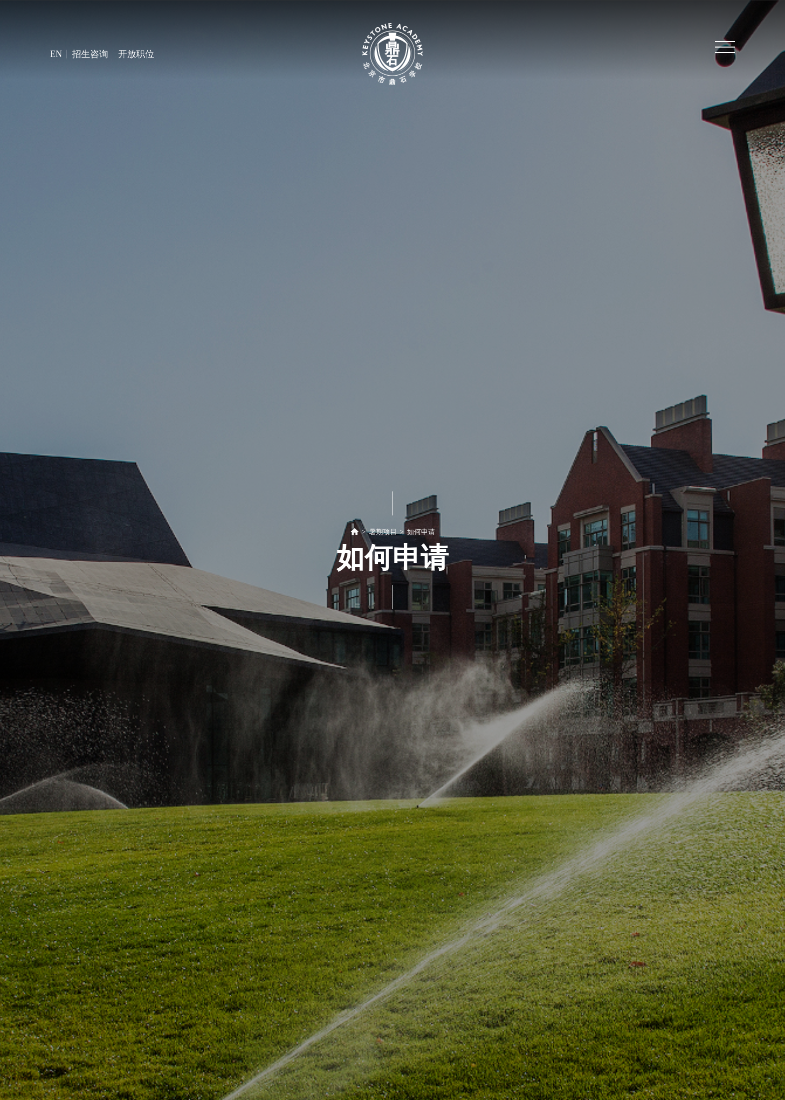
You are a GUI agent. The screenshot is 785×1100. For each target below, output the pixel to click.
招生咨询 (90, 54)
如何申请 (421, 532)
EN (56, 54)
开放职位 (136, 54)
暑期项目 (383, 532)
